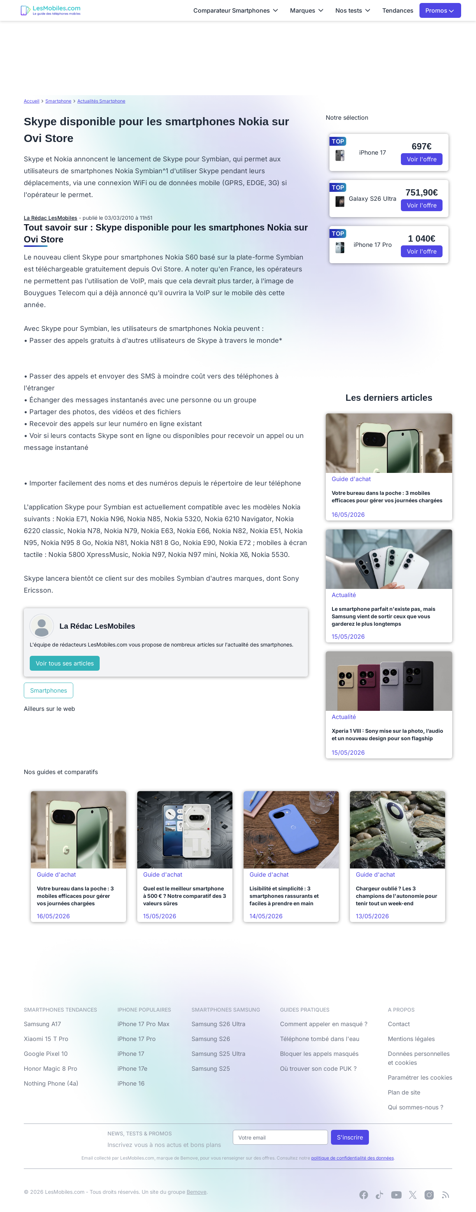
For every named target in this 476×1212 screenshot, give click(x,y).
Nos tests (352, 10)
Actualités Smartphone (101, 101)
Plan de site (404, 1092)
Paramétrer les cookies (420, 1077)
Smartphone (58, 101)
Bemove (196, 1192)
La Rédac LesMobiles (50, 218)
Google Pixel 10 (46, 1053)
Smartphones (48, 690)
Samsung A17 (42, 1024)
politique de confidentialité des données (352, 1158)
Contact (399, 1024)
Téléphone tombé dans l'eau (319, 1038)
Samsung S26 (211, 1038)
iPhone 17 (131, 1053)
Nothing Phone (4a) (51, 1083)
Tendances (398, 10)
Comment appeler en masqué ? (323, 1024)
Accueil (31, 101)
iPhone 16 (131, 1083)
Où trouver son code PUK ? (318, 1068)
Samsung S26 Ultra (218, 1024)
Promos (439, 10)
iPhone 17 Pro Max (144, 1024)
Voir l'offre (422, 159)
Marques (307, 10)
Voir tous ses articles (65, 663)
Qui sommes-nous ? (415, 1107)
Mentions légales (411, 1038)
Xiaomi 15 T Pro (46, 1038)
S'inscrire (350, 1137)
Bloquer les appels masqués (319, 1053)
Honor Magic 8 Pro (50, 1068)
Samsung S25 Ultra (218, 1053)
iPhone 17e (132, 1068)
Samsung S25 (211, 1068)
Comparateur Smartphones (235, 10)
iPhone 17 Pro (137, 1038)
